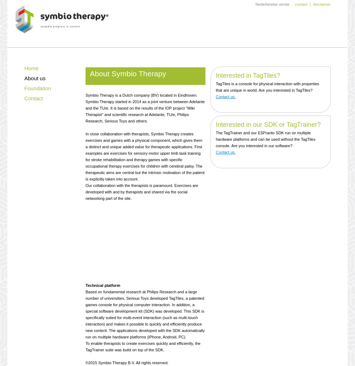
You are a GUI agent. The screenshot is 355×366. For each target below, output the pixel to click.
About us (34, 78)
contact (301, 4)
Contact (33, 98)
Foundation (37, 88)
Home (31, 68)
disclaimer (322, 4)
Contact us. (226, 97)
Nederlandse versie (273, 4)
